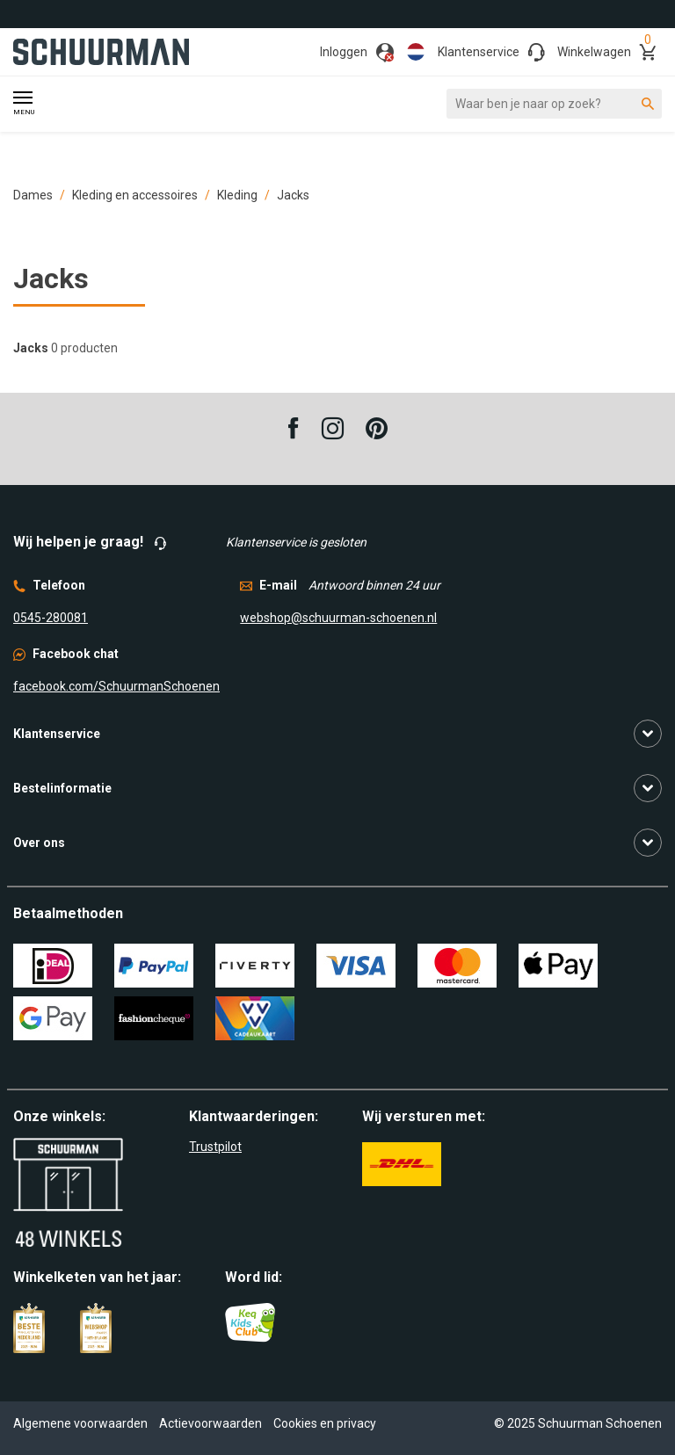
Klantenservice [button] (56, 734)
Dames (33, 195)
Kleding (237, 195)
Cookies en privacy (324, 1423)
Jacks (293, 195)
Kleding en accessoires (135, 195)
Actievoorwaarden (210, 1423)
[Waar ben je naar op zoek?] (554, 104)
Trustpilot (215, 1147)
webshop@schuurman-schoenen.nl (338, 618)
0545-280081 (50, 618)
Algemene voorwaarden (80, 1423)
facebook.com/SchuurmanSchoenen (116, 686)
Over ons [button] (39, 843)
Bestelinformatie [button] (62, 788)
